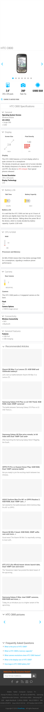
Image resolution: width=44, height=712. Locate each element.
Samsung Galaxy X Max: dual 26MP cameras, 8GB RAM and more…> (20, 598)
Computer (22, 692)
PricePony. (21, 708)
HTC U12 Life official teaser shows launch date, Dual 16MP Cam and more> (21, 566)
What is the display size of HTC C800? (18, 660)
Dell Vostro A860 (25, 697)
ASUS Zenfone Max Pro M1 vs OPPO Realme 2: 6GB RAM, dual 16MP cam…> (21, 501)
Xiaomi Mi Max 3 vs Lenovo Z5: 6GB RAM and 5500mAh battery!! (20, 370)
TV (35, 692)
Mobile (9, 692)
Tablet (15, 692)
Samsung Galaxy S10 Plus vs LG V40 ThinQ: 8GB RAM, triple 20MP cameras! (21, 403)
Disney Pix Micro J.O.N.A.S (10, 695)
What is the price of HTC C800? (16, 647)
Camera (30, 692)
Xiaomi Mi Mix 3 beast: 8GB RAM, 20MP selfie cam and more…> (20, 533)
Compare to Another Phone (10, 99)
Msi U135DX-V (34, 700)
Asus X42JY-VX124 (18, 703)
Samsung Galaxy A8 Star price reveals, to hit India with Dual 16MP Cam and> (20, 435)
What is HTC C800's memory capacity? (18, 651)
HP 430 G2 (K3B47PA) (27, 695)
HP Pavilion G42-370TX (34, 703)
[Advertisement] (22, 23)
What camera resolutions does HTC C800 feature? (23, 655)
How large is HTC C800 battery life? (17, 664)
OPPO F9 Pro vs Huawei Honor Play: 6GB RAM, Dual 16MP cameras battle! (21, 468)
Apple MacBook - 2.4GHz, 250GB (16, 700)
